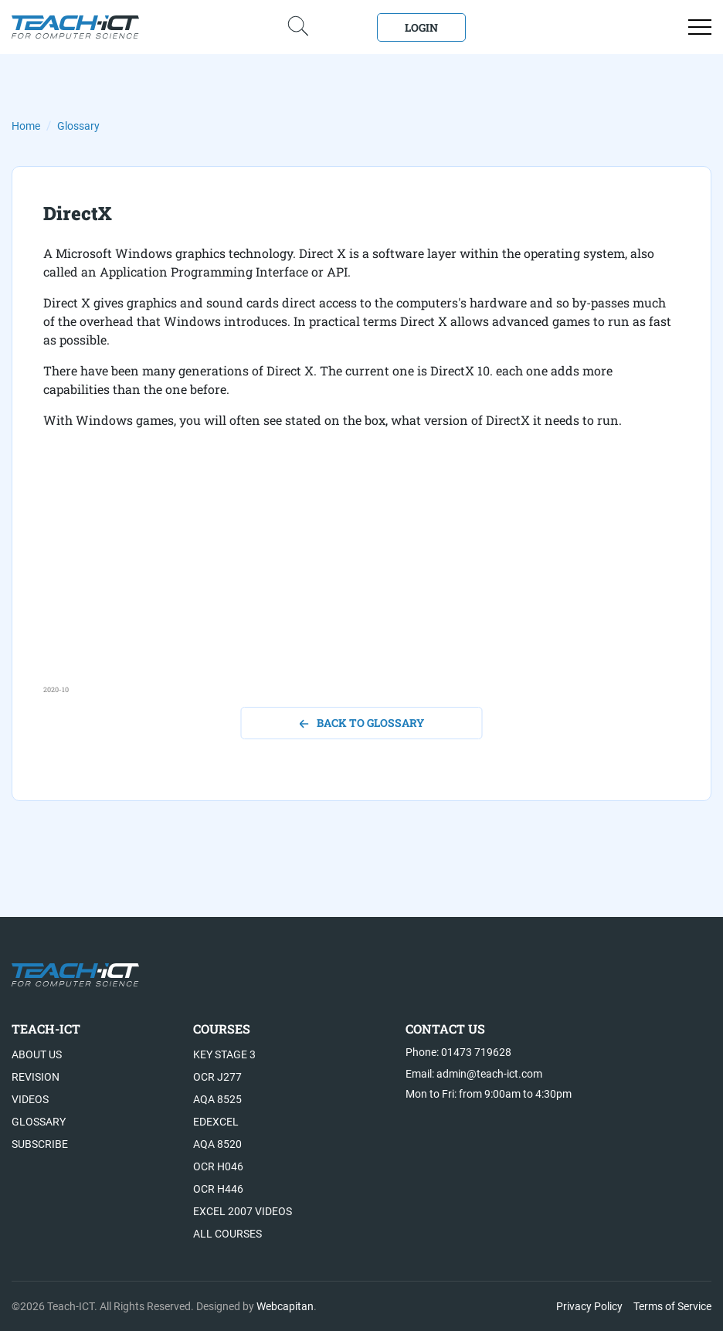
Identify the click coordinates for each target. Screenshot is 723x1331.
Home (26, 126)
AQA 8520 (217, 1144)
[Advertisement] (361, 576)
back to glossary (362, 722)
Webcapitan (285, 1306)
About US (37, 1054)
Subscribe (40, 1144)
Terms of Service (672, 1306)
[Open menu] (699, 27)
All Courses (227, 1233)
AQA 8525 (217, 1099)
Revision (35, 1077)
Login (421, 27)
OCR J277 (217, 1077)
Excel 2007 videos (242, 1211)
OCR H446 (218, 1189)
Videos (30, 1099)
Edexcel (216, 1121)
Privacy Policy (589, 1306)
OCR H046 (218, 1166)
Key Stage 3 (224, 1054)
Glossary (78, 126)
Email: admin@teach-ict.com (474, 1074)
